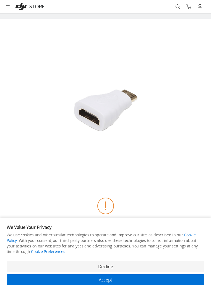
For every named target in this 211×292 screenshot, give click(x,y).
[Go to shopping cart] (188, 6)
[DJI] (29, 6)
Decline (105, 266)
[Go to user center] (199, 6)
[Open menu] (7, 6)
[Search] (177, 6)
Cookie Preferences (48, 251)
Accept (105, 280)
